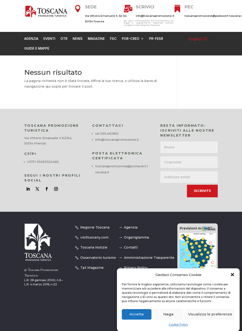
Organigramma (136, 237)
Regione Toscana (94, 227)
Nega (168, 319)
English (195, 39)
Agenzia (31, 39)
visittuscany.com (94, 237)
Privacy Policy (135, 268)
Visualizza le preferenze (210, 319)
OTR (63, 39)
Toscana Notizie (93, 247)
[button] (232, 279)
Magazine (96, 39)
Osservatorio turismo (98, 258)
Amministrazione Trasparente (149, 258)
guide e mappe (36, 48)
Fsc (113, 39)
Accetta (137, 319)
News (78, 39)
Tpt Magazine (92, 268)
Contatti (131, 247)
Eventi (49, 39)
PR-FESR (156, 39)
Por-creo (130, 39)
